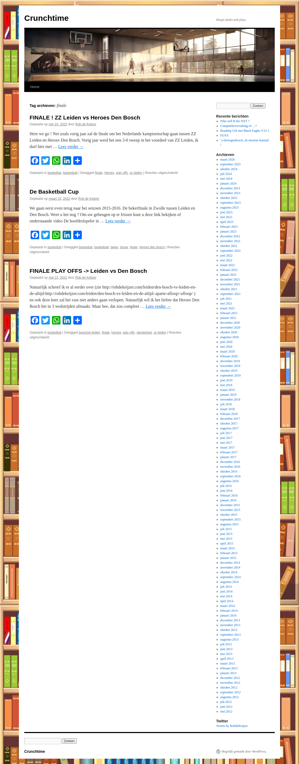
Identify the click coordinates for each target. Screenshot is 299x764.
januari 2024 (228, 183)
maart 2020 (227, 351)
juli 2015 (226, 529)
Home (34, 87)
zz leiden (136, 173)
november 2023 (230, 193)
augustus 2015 (229, 524)
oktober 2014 (228, 572)
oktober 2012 (228, 687)
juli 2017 (226, 433)
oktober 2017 (228, 423)
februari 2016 (229, 495)
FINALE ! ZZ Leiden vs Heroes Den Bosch (85, 117)
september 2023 (230, 203)
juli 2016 (226, 486)
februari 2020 (229, 356)
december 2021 (230, 279)
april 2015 (226, 543)
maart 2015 (227, 548)
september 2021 (230, 294)
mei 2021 (226, 303)
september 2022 (230, 251)
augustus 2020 (229, 337)
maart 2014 (227, 606)
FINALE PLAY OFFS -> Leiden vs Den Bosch (88, 271)
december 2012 (230, 678)
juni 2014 (226, 591)
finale (99, 173)
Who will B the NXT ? (234, 121)
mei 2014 (226, 596)
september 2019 (230, 375)
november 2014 (230, 567)
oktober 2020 (228, 332)
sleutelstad (144, 332)
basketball (70, 173)
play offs (122, 173)
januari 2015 (228, 558)
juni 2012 (226, 707)
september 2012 (230, 692)
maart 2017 (227, 447)
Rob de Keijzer (85, 124)
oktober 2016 (228, 471)
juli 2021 (226, 299)
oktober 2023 (228, 198)
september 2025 (230, 164)
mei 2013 (226, 654)
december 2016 (230, 462)
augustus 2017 (229, 428)
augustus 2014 (229, 582)
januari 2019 (228, 395)
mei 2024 (226, 179)
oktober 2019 (228, 371)
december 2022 (230, 236)
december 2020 (230, 323)
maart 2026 (227, 159)
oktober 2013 (228, 630)
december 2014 (230, 563)
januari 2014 (228, 615)
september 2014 (230, 577)
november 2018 (230, 399)
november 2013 (230, 625)
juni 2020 (226, 342)
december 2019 (230, 361)
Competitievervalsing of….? (238, 126)
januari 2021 (228, 318)
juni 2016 (226, 491)
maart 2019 (227, 390)
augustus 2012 (229, 697)
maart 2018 (227, 409)
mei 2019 (226, 385)
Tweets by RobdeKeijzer (232, 726)
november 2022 (230, 241)
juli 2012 (226, 702)
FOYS (224, 135)
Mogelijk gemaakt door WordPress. (243, 751)
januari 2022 (228, 275)
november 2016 (230, 467)
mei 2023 (226, 217)
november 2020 (230, 327)
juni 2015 (226, 534)
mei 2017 (226, 443)
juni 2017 (226, 438)
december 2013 (230, 620)
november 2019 (230, 366)
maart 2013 (227, 663)
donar (124, 247)
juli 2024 (226, 174)
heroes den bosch (152, 247)
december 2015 (230, 505)
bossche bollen (89, 332)
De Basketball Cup (54, 192)
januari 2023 (228, 231)
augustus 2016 (229, 481)
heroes (109, 173)
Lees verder (71, 146)
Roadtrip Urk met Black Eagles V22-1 (244, 131)
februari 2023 (229, 227)
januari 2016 (228, 500)
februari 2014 (229, 611)
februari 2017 (229, 452)
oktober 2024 (228, 169)
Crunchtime (46, 18)
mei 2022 (226, 260)
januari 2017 (228, 457)
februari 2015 (229, 553)
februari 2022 (229, 270)
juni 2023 (226, 212)
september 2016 (230, 476)
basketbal (54, 173)
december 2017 (230, 419)
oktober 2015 (228, 515)
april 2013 (226, 659)
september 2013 (230, 635)
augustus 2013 (229, 639)
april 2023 (226, 222)
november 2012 (230, 683)
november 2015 (230, 510)
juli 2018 (226, 404)
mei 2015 (226, 539)
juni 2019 (226, 380)
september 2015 (230, 519)
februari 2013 (229, 668)
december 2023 (230, 188)
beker (114, 247)
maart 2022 (227, 265)
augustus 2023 (229, 207)
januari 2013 (228, 673)
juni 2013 (226, 649)
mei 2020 (226, 347)
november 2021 (230, 284)
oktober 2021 (228, 289)
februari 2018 (229, 414)
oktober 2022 (228, 246)
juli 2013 (226, 644)
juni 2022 (226, 255)
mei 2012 (226, 711)
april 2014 (226, 601)
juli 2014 (226, 587)
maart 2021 (227, 308)
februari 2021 (229, 313)
